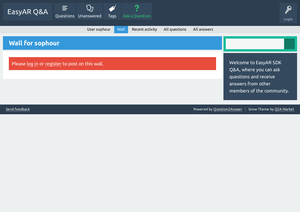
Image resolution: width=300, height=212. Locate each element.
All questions (175, 29)
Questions (64, 16)
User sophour (98, 29)
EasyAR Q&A (27, 12)
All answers (203, 29)
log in (32, 63)
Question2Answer (227, 109)
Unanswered (89, 16)
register (53, 63)
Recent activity (144, 29)
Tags (112, 16)
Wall (121, 29)
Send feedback (18, 109)
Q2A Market (284, 109)
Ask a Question (137, 16)
